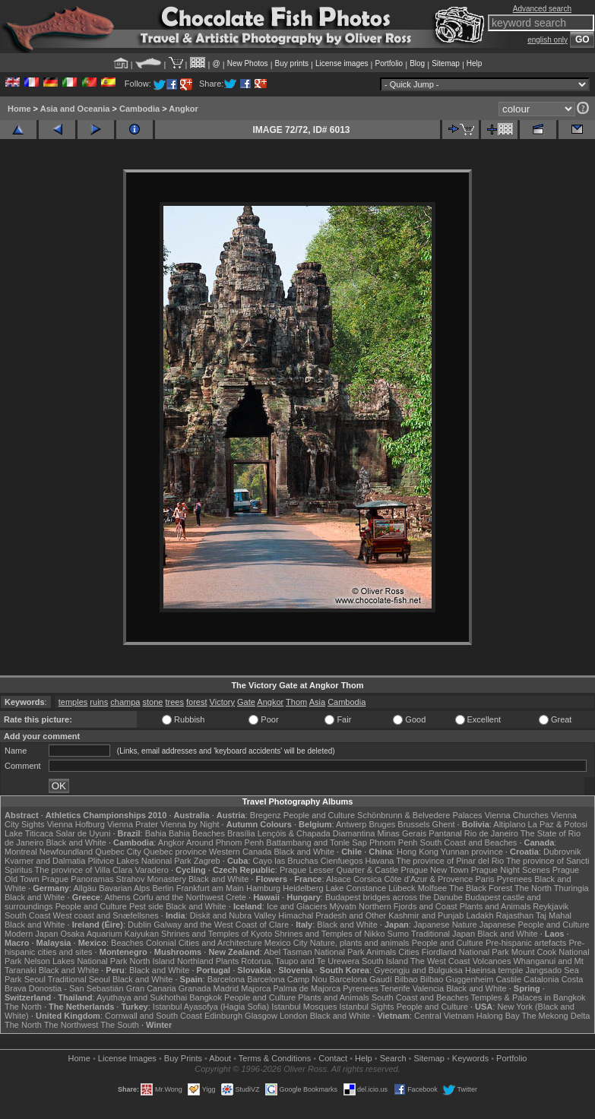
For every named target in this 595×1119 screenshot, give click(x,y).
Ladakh (479, 915)
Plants (227, 961)
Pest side (146, 906)
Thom (296, 701)
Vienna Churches (517, 815)
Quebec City (118, 851)
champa (125, 701)
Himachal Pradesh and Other (332, 915)
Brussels (413, 824)
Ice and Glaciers (297, 906)
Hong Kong (417, 851)
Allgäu (85, 888)
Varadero (151, 869)
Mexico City (286, 942)
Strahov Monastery (151, 879)
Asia (317, 701)
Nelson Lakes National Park (76, 961)
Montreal (21, 851)
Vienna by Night (189, 824)
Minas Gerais (401, 833)
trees (174, 701)
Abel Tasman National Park (314, 951)
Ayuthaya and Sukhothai (142, 997)
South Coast (28, 915)
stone (152, 701)
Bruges (382, 824)
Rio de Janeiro (491, 833)
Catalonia (541, 979)
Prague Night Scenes (510, 869)
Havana (380, 860)
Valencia (428, 988)
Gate (246, 701)
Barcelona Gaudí (360, 979)
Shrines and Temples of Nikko (329, 933)
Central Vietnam (444, 1015)
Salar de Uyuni (82, 833)
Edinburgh (223, 1015)
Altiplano (509, 824)
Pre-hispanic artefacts (526, 942)
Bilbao (406, 979)
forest (196, 701)
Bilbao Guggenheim (457, 979)
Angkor (183, 108)
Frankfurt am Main (210, 888)
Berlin (162, 888)
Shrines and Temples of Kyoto (216, 933)
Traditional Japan (443, 933)
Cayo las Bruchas (285, 860)
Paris (485, 879)
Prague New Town (435, 869)
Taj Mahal (553, 915)
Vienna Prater (132, 824)
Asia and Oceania (75, 108)
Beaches (127, 942)
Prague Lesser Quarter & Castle (339, 869)
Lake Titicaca (29, 833)
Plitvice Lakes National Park (139, 860)
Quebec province (175, 851)
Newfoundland (66, 851)
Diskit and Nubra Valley (233, 915)
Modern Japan (31, 933)
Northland (195, 961)
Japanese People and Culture (534, 924)
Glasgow (261, 1015)
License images (341, 63)
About (220, 1058)
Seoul (35, 979)
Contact (332, 1058)
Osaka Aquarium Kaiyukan (109, 933)
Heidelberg (303, 888)
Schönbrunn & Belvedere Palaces (420, 815)
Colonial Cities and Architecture (204, 942)
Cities (408, 951)
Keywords (470, 1058)
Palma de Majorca (306, 988)
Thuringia (571, 888)
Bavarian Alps (124, 888)
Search (393, 1058)
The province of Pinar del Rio (450, 860)
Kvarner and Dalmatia (45, 860)
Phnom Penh (393, 842)
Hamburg (263, 888)
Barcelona (226, 979)
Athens (117, 897)
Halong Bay (498, 1015)
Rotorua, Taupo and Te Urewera (300, 961)
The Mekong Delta (556, 1015)
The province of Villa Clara (84, 869)
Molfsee (433, 888)
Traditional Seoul (79, 979)
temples (73, 701)
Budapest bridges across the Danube (394, 897)
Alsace (338, 879)
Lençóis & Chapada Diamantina (316, 833)
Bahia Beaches (197, 833)
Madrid (226, 988)
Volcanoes (492, 961)
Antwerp (351, 824)
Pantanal (445, 833)
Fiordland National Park (465, 951)
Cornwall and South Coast (153, 1015)
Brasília (241, 833)
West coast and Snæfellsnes (106, 915)
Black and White (76, 842)
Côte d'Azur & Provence (428, 879)
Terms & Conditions (275, 1058)
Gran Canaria (151, 988)
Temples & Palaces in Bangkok (528, 997)
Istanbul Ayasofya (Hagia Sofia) (211, 1006)
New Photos (247, 63)
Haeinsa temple (494, 970)
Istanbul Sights (366, 1006)
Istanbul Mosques (304, 1006)
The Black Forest (480, 888)
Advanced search (542, 9)
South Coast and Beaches (468, 842)
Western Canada (240, 851)
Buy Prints (183, 1058)
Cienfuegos (342, 860)
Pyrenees (514, 879)
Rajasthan (515, 915)
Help (475, 63)
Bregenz (265, 815)
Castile (508, 979)
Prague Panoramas (78, 879)
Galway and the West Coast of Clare (221, 924)
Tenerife (395, 988)
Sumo (399, 933)
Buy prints (292, 63)
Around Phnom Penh (225, 842)
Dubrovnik (562, 851)
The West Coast (440, 961)
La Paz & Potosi (557, 824)
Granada (195, 988)
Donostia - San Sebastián (76, 988)
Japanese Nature (445, 924)
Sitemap (446, 63)
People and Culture (319, 815)
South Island (385, 961)
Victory (222, 701)
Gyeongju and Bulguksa (418, 970)
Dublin (139, 924)
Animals (381, 951)
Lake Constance (356, 888)
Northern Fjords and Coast (408, 906)
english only (547, 40)
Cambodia (139, 108)
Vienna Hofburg (76, 824)
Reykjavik (550, 906)
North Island (152, 961)
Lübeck (401, 888)
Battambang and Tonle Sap (316, 842)
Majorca (256, 988)
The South (119, 1024)
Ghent (443, 824)
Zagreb (207, 860)
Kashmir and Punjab (426, 915)
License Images (127, 1058)
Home (19, 108)
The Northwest (71, 1024)
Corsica (367, 879)
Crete (236, 897)
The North (533, 888)
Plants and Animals (495, 906)
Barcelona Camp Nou (287, 979)
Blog (417, 63)
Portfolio (389, 63)
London (294, 1015)
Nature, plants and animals (360, 942)
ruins (99, 701)
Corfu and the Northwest (178, 897)
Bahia (155, 833)
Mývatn (342, 906)
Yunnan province (472, 851)
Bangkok (205, 997)
